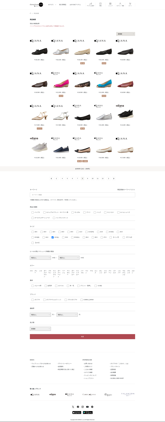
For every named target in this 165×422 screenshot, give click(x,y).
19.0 (44, 232)
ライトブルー (77, 272)
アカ (91, 271)
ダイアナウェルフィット (53, 299)
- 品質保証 (113, 369)
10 (92, 178)
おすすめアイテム (75, 4)
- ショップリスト (88, 378)
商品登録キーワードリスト (126, 189)
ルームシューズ (125, 212)
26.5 (96, 237)
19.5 (54, 232)
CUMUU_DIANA (89, 299)
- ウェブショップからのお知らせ (41, 363)
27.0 (105, 237)
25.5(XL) (76, 237)
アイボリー (68, 272)
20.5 (71, 232)
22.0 (101, 232)
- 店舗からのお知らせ (37, 366)
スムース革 (38, 285)
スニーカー (110, 212)
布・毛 (72, 285)
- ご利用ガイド (87, 366)
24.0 (47, 237)
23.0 (121, 232)
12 (102, 178)
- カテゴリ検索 (87, 372)
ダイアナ (37, 299)
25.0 (66, 237)
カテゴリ (51, 4)
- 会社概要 (113, 372)
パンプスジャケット (62, 218)
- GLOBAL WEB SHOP (117, 378)
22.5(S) (111, 232)
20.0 (62, 232)
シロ (40, 271)
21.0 (80, 232)
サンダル (77, 212)
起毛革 (50, 285)
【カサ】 (37, 242)
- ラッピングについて (89, 375)
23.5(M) (37, 237)
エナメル (61, 285)
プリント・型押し (85, 285)
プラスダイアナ (72, 299)
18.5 (36, 232)
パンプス (37, 212)
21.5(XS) (91, 232)
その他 (100, 285)
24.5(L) (57, 237)
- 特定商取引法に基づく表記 (65, 369)
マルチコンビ (123, 272)
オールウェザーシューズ (42, 218)
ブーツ (88, 212)
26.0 (87, 237)
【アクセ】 (129, 237)
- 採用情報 (113, 375)
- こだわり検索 (87, 369)
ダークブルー (73, 272)
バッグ (99, 212)
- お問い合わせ (87, 363)
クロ (31, 271)
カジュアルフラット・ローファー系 (57, 212)
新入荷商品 (62, 4)
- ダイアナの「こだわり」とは (119, 363)
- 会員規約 (60, 366)
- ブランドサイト (115, 366)
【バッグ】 (116, 237)
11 (97, 178)
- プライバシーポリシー (64, 363)
